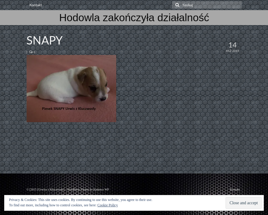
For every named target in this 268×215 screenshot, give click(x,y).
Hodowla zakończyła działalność (134, 17)
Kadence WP (101, 189)
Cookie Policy (107, 205)
